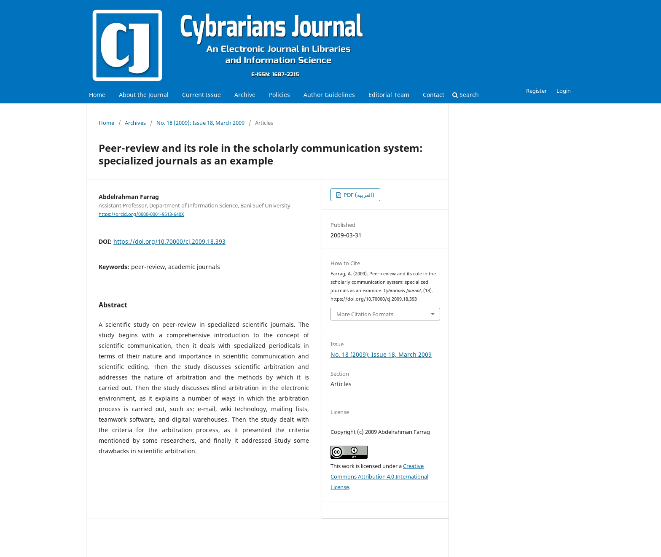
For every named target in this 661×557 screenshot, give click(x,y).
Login (563, 90)
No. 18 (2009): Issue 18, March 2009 (200, 122)
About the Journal (144, 95)
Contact (433, 95)
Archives (135, 122)
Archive (244, 95)
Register (536, 90)
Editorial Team (388, 95)
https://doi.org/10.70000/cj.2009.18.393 (169, 241)
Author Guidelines (329, 95)
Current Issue (201, 95)
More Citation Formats (364, 314)
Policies (279, 95)
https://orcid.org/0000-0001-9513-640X (141, 214)
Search (465, 95)
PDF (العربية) (358, 195)
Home (97, 95)
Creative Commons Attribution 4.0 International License (379, 476)
